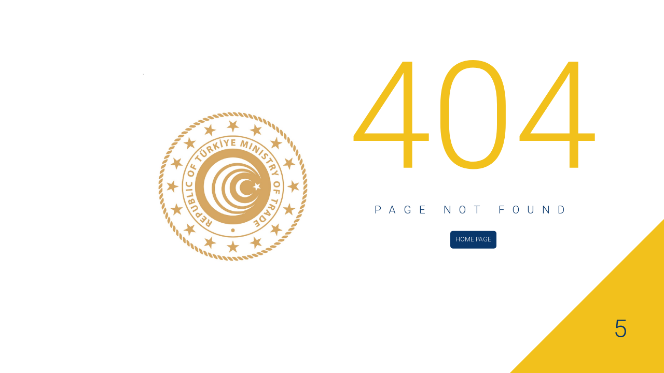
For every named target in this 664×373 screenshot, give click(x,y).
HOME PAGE (473, 238)
